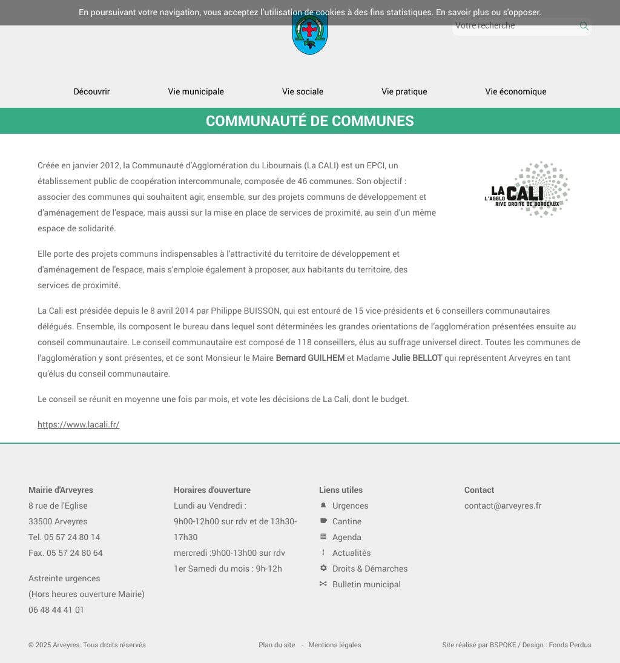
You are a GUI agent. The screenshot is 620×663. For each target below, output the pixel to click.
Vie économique (516, 91)
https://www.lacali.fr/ (78, 424)
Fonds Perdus (570, 645)
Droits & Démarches (363, 569)
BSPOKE (503, 645)
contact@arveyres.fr (502, 506)
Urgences (344, 506)
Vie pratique (404, 91)
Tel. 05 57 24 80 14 (64, 537)
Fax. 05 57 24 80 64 (65, 553)
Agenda (340, 537)
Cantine (340, 521)
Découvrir (91, 91)
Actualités (345, 553)
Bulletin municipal (360, 584)
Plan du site (277, 645)
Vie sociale (302, 91)
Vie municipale (196, 91)
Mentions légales (334, 645)
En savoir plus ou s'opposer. (488, 12)
